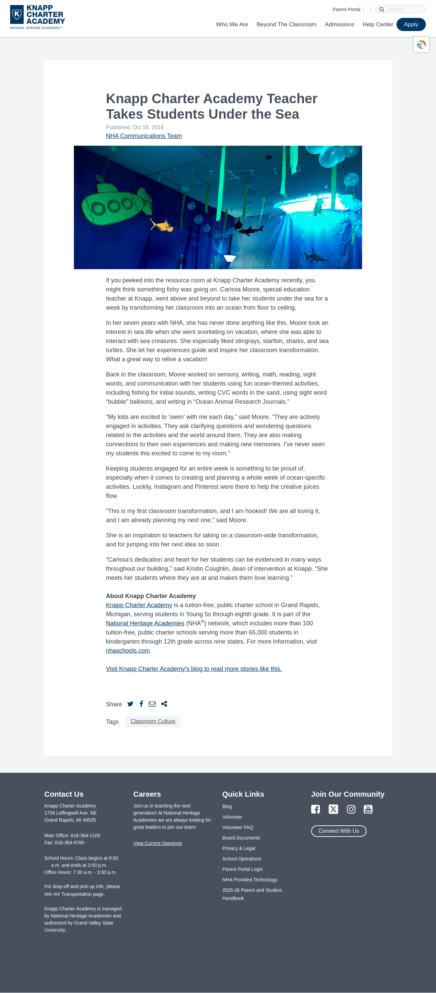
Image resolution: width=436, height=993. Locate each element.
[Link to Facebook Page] (315, 809)
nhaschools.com (128, 650)
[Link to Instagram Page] (351, 809)
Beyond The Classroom (286, 24)
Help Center (378, 24)
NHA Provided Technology (249, 879)
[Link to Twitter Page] (333, 809)
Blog (227, 806)
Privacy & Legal (238, 848)
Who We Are (232, 24)
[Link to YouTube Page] (368, 809)
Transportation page (82, 894)
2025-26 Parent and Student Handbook (252, 894)
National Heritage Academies (145, 623)
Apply (411, 24)
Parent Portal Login (242, 869)
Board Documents (241, 838)
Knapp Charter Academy (139, 605)
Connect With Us (339, 831)
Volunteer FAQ (237, 827)
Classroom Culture (153, 721)
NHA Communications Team (144, 136)
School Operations (241, 858)
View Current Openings (157, 843)
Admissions (339, 24)
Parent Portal (346, 9)
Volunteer (232, 817)
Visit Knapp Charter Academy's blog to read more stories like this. (194, 668)
